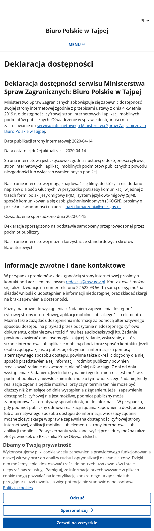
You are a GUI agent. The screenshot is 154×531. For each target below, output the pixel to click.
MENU (77, 44)
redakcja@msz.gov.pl (85, 282)
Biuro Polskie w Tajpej (77, 31)
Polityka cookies (18, 487)
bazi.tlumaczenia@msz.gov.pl (93, 206)
